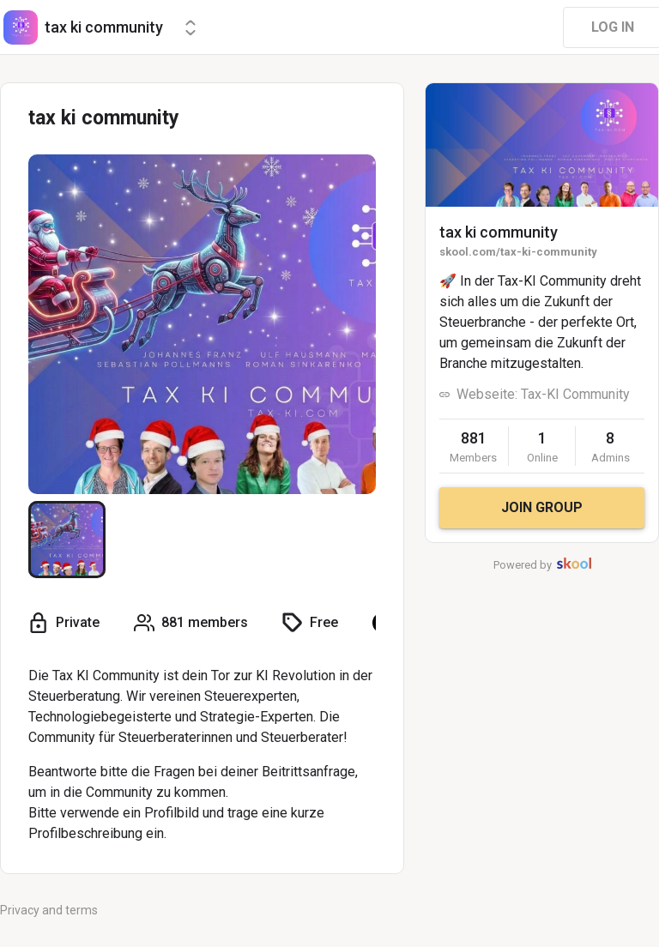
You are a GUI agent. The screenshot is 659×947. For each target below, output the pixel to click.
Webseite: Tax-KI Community (543, 394)
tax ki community (498, 232)
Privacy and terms (49, 910)
